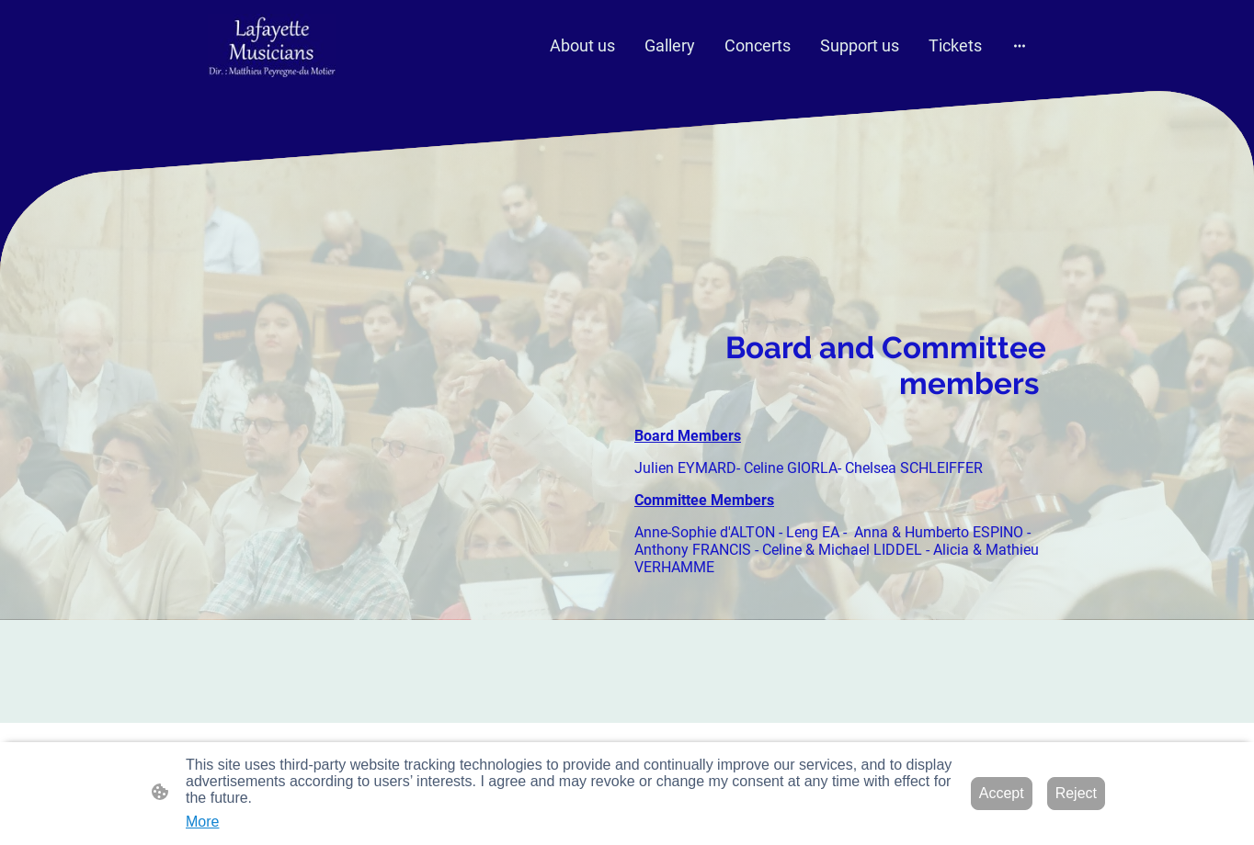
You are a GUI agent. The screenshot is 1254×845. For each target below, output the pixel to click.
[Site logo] (272, 45)
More (202, 821)
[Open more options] (1019, 45)
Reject (1076, 793)
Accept (1001, 793)
